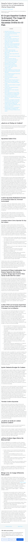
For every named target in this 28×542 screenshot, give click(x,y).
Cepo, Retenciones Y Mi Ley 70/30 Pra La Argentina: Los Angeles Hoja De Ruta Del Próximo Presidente (12, 93)
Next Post (20, 526)
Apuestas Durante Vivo (9, 31)
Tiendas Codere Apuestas (10, 50)
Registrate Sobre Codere (10, 63)
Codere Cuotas (8, 68)
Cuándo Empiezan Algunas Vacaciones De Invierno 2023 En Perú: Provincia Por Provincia (11, 60)
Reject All (12, 539)
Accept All (20, 539)
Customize (5, 539)
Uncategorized (5, 9)
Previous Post (8, 526)
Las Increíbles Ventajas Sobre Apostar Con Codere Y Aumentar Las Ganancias (12, 97)
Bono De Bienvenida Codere (11, 62)
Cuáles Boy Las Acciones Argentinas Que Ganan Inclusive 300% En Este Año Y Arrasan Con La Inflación (12, 45)
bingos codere (23, 482)
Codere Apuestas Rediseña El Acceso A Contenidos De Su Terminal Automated (12, 34)
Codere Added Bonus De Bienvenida (12, 69)
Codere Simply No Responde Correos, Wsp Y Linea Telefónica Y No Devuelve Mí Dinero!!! (12, 105)
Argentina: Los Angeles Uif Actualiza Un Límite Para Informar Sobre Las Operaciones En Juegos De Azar (12, 101)
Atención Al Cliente (9, 76)
